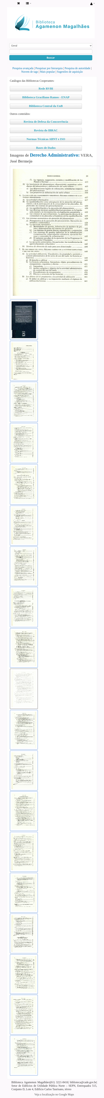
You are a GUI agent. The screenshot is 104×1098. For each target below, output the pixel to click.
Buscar (51, 57)
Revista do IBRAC (46, 130)
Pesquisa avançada (22, 68)
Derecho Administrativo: (55, 155)
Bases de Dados (46, 147)
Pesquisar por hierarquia (49, 68)
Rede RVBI (46, 88)
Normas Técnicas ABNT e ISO (45, 139)
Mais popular (47, 71)
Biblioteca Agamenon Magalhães (10, 3)
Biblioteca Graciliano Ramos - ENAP (45, 97)
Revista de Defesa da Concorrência (46, 121)
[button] (18, 3)
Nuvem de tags (29, 71)
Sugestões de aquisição (70, 71)
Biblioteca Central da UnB (46, 106)
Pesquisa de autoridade (77, 68)
